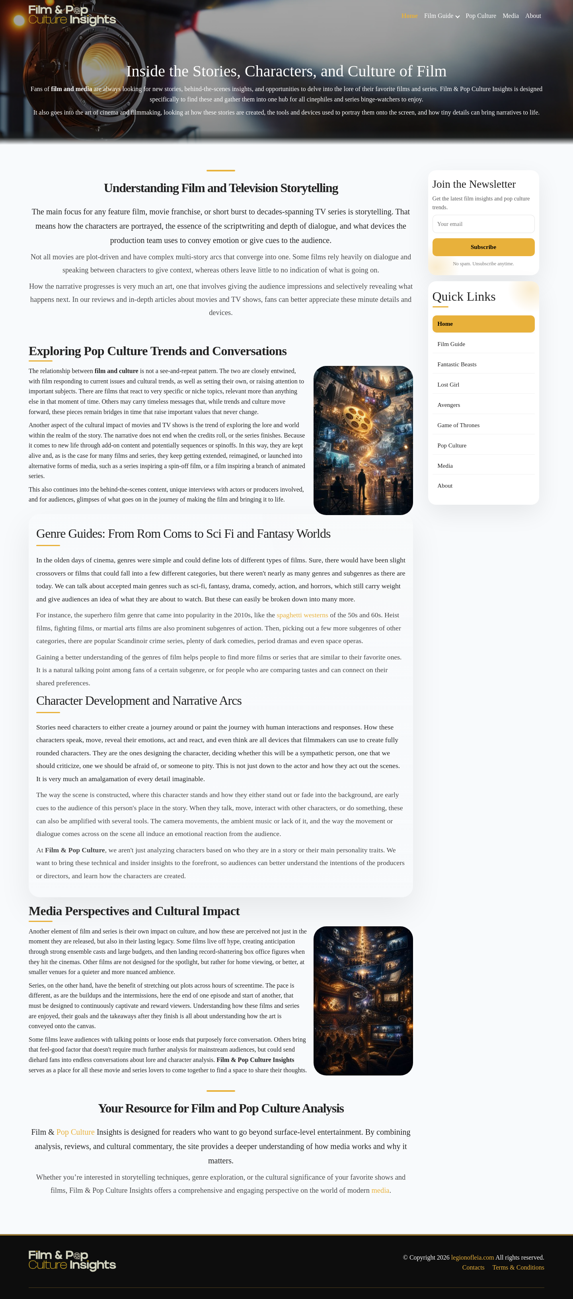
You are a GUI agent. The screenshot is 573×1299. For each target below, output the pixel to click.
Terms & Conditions (518, 1267)
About (533, 15)
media (381, 1190)
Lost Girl (448, 384)
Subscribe (483, 246)
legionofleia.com (472, 1257)
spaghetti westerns (302, 615)
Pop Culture (481, 15)
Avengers (448, 404)
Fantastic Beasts (456, 364)
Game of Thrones (458, 425)
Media (511, 15)
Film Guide (442, 15)
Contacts (473, 1267)
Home (409, 15)
